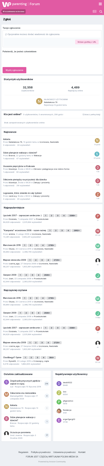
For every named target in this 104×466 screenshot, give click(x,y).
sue (11, 386)
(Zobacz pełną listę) (91, 114)
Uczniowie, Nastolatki (49, 142)
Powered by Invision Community (52, 462)
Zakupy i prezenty (41, 182)
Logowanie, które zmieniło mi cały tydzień (22, 193)
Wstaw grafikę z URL (87, 42)
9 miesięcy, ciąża (41, 361)
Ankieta (6, 139)
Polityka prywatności (41, 452)
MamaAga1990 (16, 396)
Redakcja (67, 410)
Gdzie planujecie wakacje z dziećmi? (20, 153)
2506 (47, 275)
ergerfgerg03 (69, 419)
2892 (76, 230)
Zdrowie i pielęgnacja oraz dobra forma (51, 169)
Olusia (11, 249)
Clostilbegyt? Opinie (12, 357)
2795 (51, 245)
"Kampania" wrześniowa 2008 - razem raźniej (25, 230)
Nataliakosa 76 (50, 102)
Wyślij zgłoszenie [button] (14, 70)
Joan (11, 278)
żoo (64, 391)
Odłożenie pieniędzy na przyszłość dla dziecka (25, 179)
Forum (35, 4)
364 (51, 357)
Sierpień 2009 (10, 275)
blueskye (13, 169)
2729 (56, 260)
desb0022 (67, 382)
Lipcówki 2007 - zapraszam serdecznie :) (22, 215)
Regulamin (23, 452)
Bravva (12, 155)
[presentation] (24, 59)
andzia (12, 234)
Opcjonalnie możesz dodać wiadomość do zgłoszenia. (32, 34)
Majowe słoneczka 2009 (15, 260)
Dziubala (13, 219)
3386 (72, 215)
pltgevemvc (68, 401)
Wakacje (38, 155)
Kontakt (81, 452)
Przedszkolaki (42, 219)
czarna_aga (14, 263)
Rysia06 (12, 361)
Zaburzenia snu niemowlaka (23, 393)
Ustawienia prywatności (64, 452)
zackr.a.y (13, 196)
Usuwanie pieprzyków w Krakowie (19, 166)
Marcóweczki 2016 (12, 245)
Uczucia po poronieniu (20, 432)
